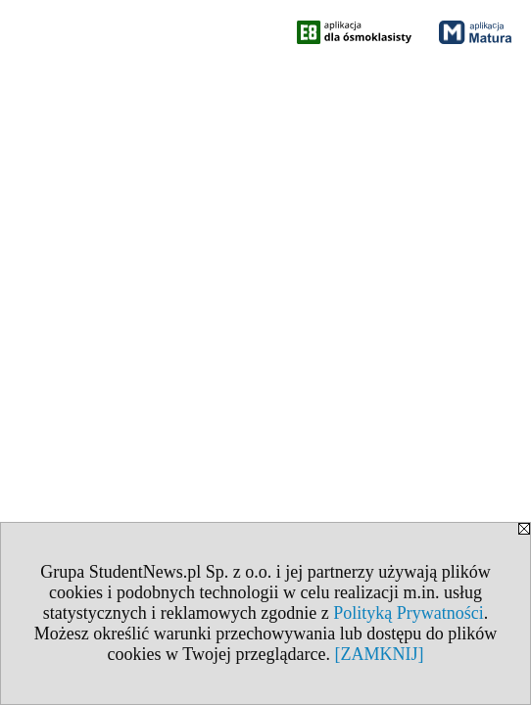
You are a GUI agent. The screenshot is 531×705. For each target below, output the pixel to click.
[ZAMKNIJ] (378, 654)
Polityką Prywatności (408, 613)
